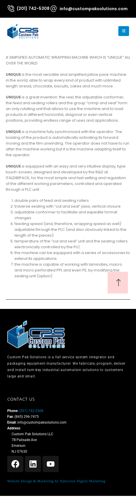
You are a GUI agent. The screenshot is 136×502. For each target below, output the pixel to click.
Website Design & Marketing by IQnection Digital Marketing (56, 481)
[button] (108, 31)
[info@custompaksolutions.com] (88, 8)
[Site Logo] (23, 31)
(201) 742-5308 (30, 411)
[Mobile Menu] (123, 31)
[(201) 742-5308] (28, 8)
